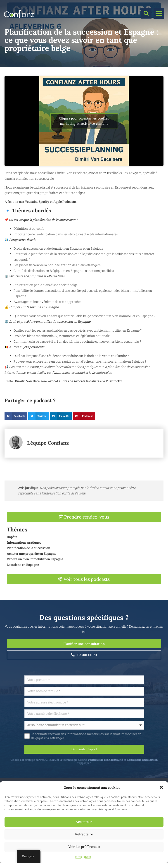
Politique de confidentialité (127, 759)
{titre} (78, 857)
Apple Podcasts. (64, 201)
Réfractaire (84, 834)
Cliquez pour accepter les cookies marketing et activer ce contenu (84, 121)
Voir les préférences (84, 846)
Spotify (44, 201)
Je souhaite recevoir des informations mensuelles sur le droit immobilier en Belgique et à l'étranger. (108, 736)
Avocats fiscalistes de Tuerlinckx (98, 381)
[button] (161, 787)
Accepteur (84, 822)
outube (32, 201)
